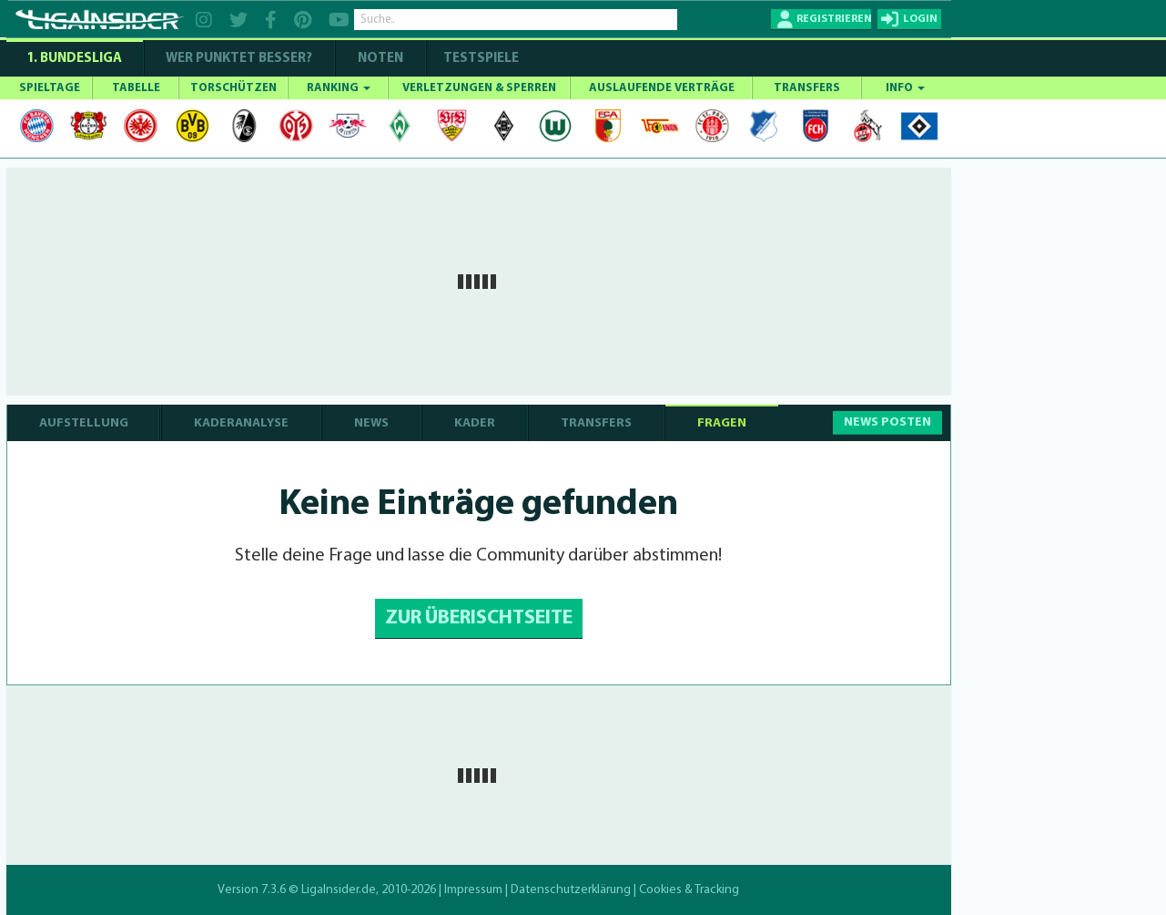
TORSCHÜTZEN (233, 88)
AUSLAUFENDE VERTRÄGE (662, 88)
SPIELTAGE (49, 88)
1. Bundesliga (74, 59)
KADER (474, 423)
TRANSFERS (807, 88)
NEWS (371, 423)
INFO (905, 88)
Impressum (473, 890)
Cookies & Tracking (689, 890)
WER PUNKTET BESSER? (239, 59)
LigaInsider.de (338, 890)
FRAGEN (721, 423)
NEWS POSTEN (887, 422)
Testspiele (479, 59)
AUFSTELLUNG (83, 423)
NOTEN (380, 59)
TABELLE (136, 88)
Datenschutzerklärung (571, 890)
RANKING (338, 88)
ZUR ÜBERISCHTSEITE (479, 618)
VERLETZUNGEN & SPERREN (479, 88)
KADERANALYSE (241, 423)
